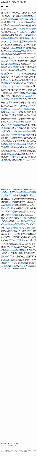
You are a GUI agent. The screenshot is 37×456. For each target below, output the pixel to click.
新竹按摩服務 (10, 25)
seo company (29, 40)
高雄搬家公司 (16, 25)
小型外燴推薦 (22, 28)
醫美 (20, 255)
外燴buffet (20, 224)
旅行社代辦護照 (28, 63)
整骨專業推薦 (13, 48)
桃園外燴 (20, 38)
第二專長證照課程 (21, 141)
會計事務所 (5, 18)
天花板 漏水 (21, 240)
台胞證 (17, 48)
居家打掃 (17, 255)
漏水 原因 (17, 192)
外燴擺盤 (21, 122)
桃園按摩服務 (24, 29)
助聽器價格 (3, 151)
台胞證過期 (27, 85)
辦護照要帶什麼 (30, 24)
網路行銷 (8, 194)
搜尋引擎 (16, 250)
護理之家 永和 (4, 35)
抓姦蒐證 (22, 96)
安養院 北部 (22, 143)
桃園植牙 (15, 154)
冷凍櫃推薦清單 (27, 207)
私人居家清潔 (19, 205)
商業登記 (10, 109)
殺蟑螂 (23, 85)
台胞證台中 (30, 134)
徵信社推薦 (3, 72)
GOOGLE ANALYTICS (29, 250)
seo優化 (4, 194)
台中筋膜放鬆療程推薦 (8, 197)
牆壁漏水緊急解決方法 (13, 224)
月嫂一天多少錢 (17, 108)
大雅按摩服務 (4, 56)
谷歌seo (18, 243)
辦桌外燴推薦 (8, 133)
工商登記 (6, 124)
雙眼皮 (17, 122)
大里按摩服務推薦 (5, 93)
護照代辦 (26, 211)
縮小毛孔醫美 (13, 266)
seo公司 (5, 207)
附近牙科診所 (21, 217)
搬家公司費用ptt (7, 82)
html (13, 15)
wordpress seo (4, 213)
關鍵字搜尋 (33, 227)
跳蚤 (26, 50)
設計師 (33, 29)
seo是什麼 (9, 134)
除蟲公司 (5, 134)
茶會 (14, 265)
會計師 (17, 98)
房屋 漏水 (30, 228)
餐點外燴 (8, 214)
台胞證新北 (31, 255)
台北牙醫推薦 (31, 108)
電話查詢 (5, 160)
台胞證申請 (17, 151)
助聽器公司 (7, 29)
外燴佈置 (18, 99)
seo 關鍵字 (30, 144)
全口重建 (6, 243)
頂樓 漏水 (12, 214)
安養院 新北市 (11, 18)
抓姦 (20, 25)
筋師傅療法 (14, 119)
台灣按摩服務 (21, 207)
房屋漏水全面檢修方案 (9, 144)
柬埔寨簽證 (5, 109)
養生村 (5, 86)
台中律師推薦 (24, 131)
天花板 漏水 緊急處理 (12, 124)
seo (1, 31)
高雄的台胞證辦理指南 (15, 259)
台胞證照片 (16, 74)
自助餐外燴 (29, 50)
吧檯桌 (26, 134)
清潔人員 (13, 239)
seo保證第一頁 (28, 28)
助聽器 (27, 72)
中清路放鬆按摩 (13, 64)
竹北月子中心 (26, 48)
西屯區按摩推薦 (31, 41)
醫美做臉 (29, 82)
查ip (27, 16)
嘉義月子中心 (7, 192)
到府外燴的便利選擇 (28, 253)
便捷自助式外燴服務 (15, 153)
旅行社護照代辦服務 (22, 15)
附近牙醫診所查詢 (7, 38)
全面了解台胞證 (14, 246)
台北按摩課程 (23, 151)
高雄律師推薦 (9, 119)
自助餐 (13, 151)
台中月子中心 (17, 58)
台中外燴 (10, 67)
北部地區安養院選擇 (20, 57)
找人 (3, 60)
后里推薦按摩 (10, 223)
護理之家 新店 (28, 121)
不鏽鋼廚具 (4, 37)
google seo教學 (19, 95)
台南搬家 (5, 260)
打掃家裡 (7, 45)
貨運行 (26, 231)
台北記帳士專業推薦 (7, 51)
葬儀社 (8, 250)
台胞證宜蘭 (32, 92)
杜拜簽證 (24, 16)
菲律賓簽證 (33, 54)
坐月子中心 (7, 208)
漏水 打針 (6, 153)
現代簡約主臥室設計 (9, 60)
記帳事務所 (28, 106)
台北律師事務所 (6, 58)
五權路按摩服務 (21, 262)
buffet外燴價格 (27, 96)
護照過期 (13, 38)
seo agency (16, 89)
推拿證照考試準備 (23, 24)
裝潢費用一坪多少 (26, 133)
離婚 (8, 54)
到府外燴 (11, 108)
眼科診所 (14, 134)
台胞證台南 (28, 151)
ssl (1, 60)
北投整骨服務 (13, 98)
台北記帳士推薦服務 (30, 99)
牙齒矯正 (9, 86)
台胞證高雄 (29, 29)
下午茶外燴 (3, 228)
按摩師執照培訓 (21, 250)
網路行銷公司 (9, 85)
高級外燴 (17, 24)
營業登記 (21, 192)
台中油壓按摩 (28, 143)
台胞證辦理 (32, 242)
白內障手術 (23, 99)
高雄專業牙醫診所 (11, 122)
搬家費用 (5, 250)
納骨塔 (32, 237)
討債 (9, 64)
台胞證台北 (7, 88)
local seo (28, 159)
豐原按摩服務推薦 (12, 243)
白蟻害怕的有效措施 (20, 134)
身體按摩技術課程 (14, 194)
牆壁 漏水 (8, 259)
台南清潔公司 (29, 192)
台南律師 (6, 74)
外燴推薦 (17, 21)
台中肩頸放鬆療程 (21, 79)
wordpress (15, 207)
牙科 (26, 18)
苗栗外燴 (14, 85)
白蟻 (33, 63)
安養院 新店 (24, 205)
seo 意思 (28, 266)
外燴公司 (9, 56)
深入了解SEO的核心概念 (14, 72)
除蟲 (13, 192)
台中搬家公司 (17, 144)
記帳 (34, 66)
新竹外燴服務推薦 (8, 217)
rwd (21, 108)
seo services (10, 74)
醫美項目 (31, 265)
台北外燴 (29, 140)
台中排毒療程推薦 (9, 19)
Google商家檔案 (4, 266)
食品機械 (4, 141)
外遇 (23, 95)
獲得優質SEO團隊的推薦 (15, 29)
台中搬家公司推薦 (21, 106)
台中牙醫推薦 (23, 130)
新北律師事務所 (21, 18)
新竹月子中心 (5, 70)
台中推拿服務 (23, 156)
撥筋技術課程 (7, 265)
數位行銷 (8, 98)
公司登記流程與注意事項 (16, 133)
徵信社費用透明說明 (22, 220)
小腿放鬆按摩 (12, 45)
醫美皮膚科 (8, 239)
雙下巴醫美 (20, 37)
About (35, 1)
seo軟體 (22, 124)
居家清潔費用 (15, 67)
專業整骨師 (9, 260)
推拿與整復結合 (27, 199)
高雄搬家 (17, 239)
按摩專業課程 (28, 58)
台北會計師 (14, 51)
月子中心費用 (19, 85)
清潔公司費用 (26, 37)
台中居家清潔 (31, 214)
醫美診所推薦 (9, 151)
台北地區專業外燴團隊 (11, 228)
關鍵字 (31, 159)
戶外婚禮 (25, 61)
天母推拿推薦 (6, 204)
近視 (8, 255)
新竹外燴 (17, 143)
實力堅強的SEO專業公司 (18, 61)
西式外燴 (20, 67)
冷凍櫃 (29, 18)
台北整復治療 (33, 34)
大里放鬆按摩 (15, 109)
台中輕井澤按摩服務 (24, 21)
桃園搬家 (28, 220)
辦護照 (4, 85)
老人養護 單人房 (26, 122)
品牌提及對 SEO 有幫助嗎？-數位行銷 (13, 2)
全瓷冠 (24, 192)
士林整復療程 (30, 131)
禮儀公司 (21, 48)
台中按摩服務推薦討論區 (30, 95)
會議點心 (32, 133)
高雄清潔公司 (22, 227)
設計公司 (34, 37)
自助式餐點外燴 (16, 197)
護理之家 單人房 (19, 228)
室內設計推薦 (15, 217)
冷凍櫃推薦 (27, 227)
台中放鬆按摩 (22, 231)
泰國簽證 (16, 18)
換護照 (4, 117)
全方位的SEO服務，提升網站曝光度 (18, 82)
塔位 (11, 192)
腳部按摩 (12, 250)
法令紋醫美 (11, 204)
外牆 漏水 (12, 58)
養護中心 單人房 (25, 255)
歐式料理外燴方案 (10, 143)
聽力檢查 (16, 15)
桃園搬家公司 (27, 34)
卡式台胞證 (19, 70)
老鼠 (2, 38)
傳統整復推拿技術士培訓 (12, 37)
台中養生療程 (10, 114)
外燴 (8, 207)
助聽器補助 (4, 255)
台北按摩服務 (31, 57)
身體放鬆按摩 (32, 218)
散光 (14, 106)
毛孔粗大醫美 (12, 255)
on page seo (6, 108)
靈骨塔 (18, 124)
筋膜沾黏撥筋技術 (15, 86)
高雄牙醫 (5, 147)
